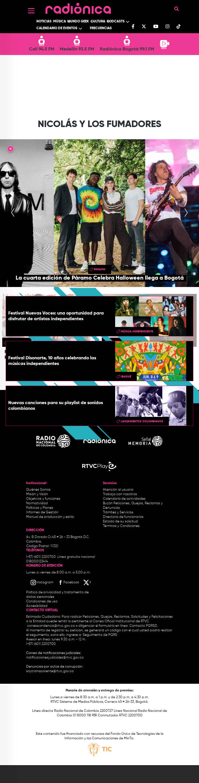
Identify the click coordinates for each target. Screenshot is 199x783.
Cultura (98, 21)
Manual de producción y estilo (50, 517)
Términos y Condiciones (121, 526)
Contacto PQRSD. (143, 626)
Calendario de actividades (124, 499)
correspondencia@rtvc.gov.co (51, 626)
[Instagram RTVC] (41, 582)
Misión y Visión (37, 494)
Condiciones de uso (41, 601)
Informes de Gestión (42, 512)
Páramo (99, 269)
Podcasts (116, 21)
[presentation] (13, 213)
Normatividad (37, 503)
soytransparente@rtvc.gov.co (50, 671)
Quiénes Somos (38, 489)
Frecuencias (101, 28)
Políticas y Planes (39, 508)
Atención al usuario (118, 489)
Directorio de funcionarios (123, 517)
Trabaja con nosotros (120, 494)
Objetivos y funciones (43, 499)
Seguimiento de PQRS (100, 635)
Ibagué (126, 376)
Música (59, 21)
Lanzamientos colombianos (142, 421)
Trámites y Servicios (118, 512)
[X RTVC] (87, 582)
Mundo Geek (78, 21)
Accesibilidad (37, 606)
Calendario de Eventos (56, 28)
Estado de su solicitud (120, 521)
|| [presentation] (10, 149)
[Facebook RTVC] (68, 582)
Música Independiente (137, 331)
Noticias (43, 21)
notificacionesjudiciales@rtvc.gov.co (55, 657)
